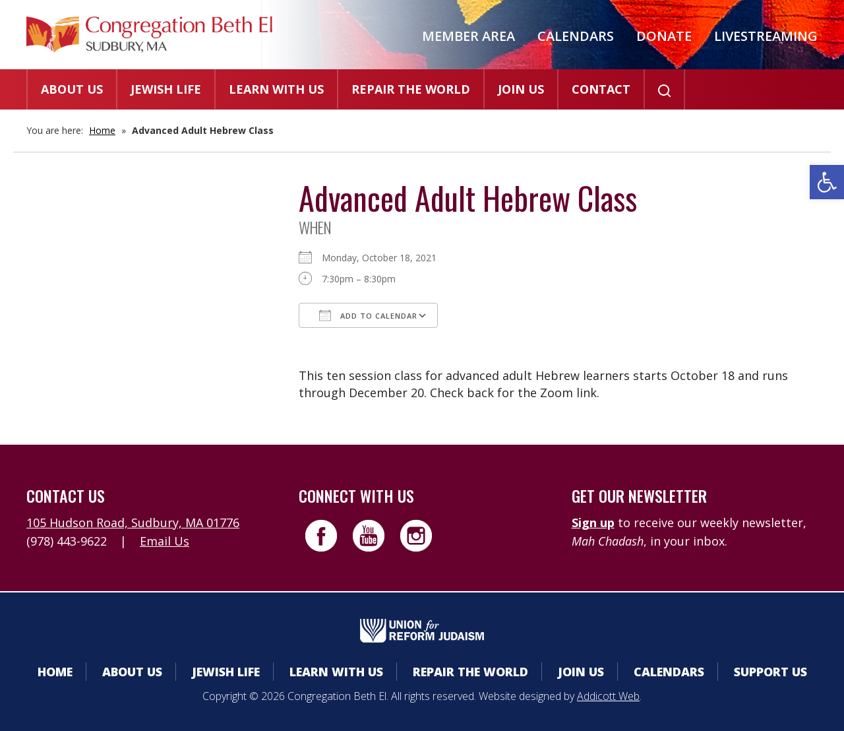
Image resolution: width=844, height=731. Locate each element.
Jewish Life (166, 89)
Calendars (575, 36)
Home (102, 130)
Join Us (521, 89)
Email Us (164, 541)
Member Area (468, 36)
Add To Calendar (368, 315)
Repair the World (410, 89)
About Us (72, 89)
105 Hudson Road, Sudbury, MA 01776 (132, 522)
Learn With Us (276, 89)
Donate (664, 36)
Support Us (770, 672)
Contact (601, 89)
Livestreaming (766, 36)
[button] (827, 182)
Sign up (593, 522)
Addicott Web (608, 696)
